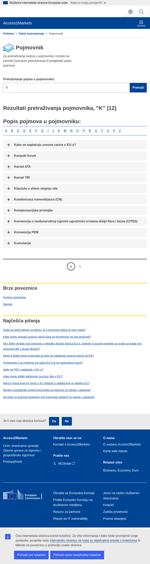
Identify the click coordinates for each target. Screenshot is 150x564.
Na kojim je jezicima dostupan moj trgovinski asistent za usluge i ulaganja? (49, 397)
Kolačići (108, 505)
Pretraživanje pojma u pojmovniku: (29, 79)
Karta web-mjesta (115, 451)
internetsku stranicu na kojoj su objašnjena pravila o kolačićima (93, 540)
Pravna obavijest (114, 518)
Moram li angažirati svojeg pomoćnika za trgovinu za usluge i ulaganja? (47, 390)
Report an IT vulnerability (70, 518)
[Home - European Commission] (25, 495)
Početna (8, 33)
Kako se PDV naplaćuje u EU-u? (23, 369)
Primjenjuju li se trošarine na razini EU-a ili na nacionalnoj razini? (43, 362)
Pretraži (141, 11)
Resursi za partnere (66, 511)
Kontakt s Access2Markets (71, 444)
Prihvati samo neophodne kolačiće (77, 555)
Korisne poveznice (14, 297)
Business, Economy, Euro (121, 470)
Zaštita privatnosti (115, 511)
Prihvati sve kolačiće (31, 555)
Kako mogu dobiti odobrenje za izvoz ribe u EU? (32, 376)
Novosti (7, 304)
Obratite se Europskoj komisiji (73, 493)
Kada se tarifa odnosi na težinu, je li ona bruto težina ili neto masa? (44, 329)
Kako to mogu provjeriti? (88, 2)
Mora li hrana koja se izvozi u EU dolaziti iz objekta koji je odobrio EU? (46, 383)
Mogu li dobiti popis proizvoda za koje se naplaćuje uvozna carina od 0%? (48, 355)
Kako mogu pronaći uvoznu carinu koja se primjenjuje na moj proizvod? (47, 336)
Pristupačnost (12, 461)
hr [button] (130, 11)
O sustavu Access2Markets (122, 444)
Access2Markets (15, 438)
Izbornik (141, 23)
